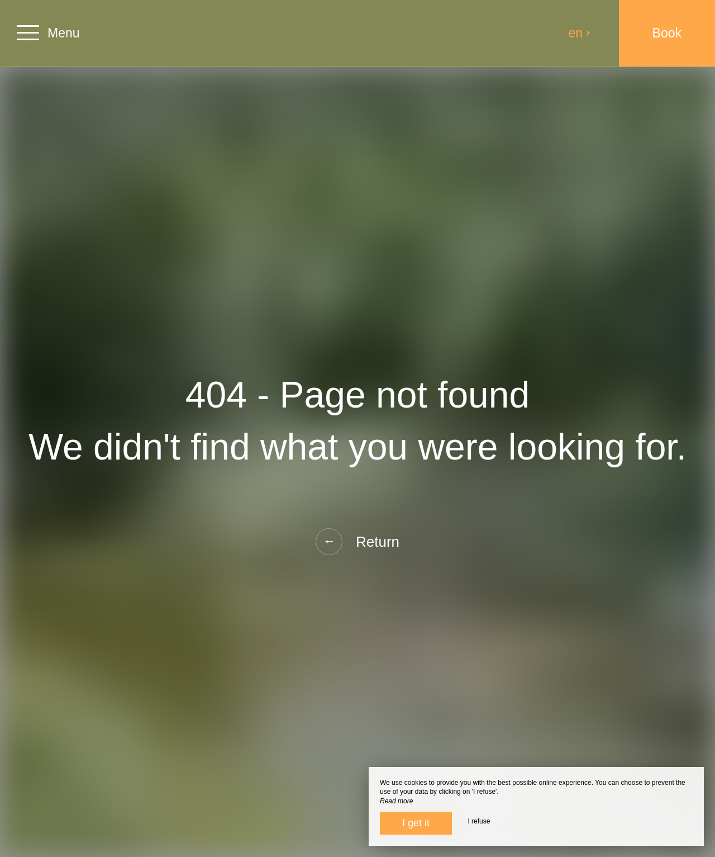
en (580, 33)
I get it (416, 822)
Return (357, 541)
